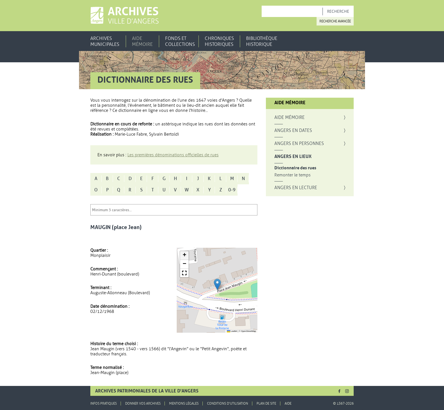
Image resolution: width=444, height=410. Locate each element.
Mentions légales (183, 403)
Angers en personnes (299, 143)
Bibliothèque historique (261, 41)
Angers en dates (293, 130)
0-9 (232, 190)
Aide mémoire (142, 41)
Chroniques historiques (219, 41)
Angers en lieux (292, 156)
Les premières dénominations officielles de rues (173, 154)
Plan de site (266, 403)
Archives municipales (104, 41)
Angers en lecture (295, 187)
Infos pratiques (103, 403)
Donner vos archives (143, 403)
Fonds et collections (180, 41)
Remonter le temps (292, 175)
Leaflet (232, 331)
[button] (217, 284)
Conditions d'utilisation (227, 403)
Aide (288, 403)
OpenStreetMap (248, 331)
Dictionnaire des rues (295, 168)
